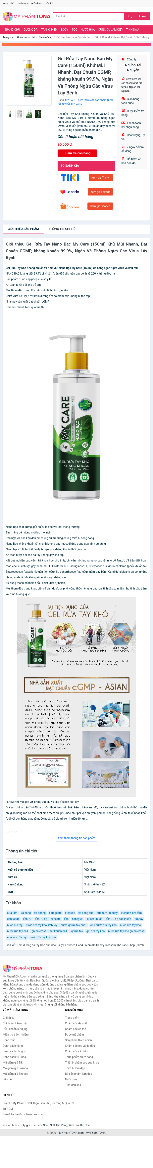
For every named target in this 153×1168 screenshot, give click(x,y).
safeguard (55, 912)
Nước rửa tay (46, 37)
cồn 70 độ (41, 918)
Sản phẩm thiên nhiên (78, 1040)
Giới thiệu (36, 3)
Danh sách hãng (13, 1045)
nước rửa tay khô (130, 925)
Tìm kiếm (137, 16)
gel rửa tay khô (95, 931)
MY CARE (70, 99)
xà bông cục (85, 912)
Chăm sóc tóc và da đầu (80, 1045)
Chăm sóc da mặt (76, 1023)
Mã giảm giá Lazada (15, 1068)
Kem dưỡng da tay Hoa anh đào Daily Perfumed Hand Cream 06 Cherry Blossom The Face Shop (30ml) (80, 945)
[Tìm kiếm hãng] (89, 16)
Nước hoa (88, 29)
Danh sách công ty (14, 1051)
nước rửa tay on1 (17, 931)
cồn (66, 918)
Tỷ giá (26, 1125)
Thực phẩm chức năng (79, 1057)
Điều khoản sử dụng (15, 1029)
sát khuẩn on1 (58, 931)
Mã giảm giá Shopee (15, 1073)
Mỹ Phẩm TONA (96, 1132)
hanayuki (77, 918)
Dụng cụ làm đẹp (110, 29)
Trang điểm (49, 29)
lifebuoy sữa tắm (131, 912)
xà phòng (40, 912)
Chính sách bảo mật (15, 1023)
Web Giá (74, 1125)
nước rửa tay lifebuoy (43, 937)
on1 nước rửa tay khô (103, 925)
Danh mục (23, 3)
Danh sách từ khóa (14, 1057)
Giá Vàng (61, 1125)
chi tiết (63, 229)
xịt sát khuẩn (94, 918)
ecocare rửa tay (16, 937)
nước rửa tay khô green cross (126, 931)
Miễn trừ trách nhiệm (15, 1034)
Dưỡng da (30, 29)
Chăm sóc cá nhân (76, 1051)
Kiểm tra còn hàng (77, 153)
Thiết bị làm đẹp (75, 1068)
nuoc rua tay (15, 925)
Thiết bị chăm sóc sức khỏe (82, 1062)
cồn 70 (27, 918)
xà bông (26, 912)
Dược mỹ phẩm (74, 1034)
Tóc (74, 29)
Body (64, 29)
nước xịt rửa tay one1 (74, 925)
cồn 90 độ (13, 918)
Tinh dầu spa (73, 1085)
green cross (39, 931)
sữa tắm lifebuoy (107, 912)
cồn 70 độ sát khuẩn (118, 918)
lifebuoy (70, 912)
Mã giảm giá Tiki (13, 1062)
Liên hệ (49, 3)
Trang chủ (8, 3)
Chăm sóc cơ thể (26, 37)
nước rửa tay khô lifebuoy (41, 925)
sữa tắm (12, 912)
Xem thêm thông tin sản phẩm (76, 838)
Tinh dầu (132, 29)
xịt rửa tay (77, 931)
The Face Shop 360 (43, 1125)
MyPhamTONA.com (71, 1132)
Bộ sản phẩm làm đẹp (78, 1073)
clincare (56, 918)
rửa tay (138, 918)
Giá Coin (85, 1125)
